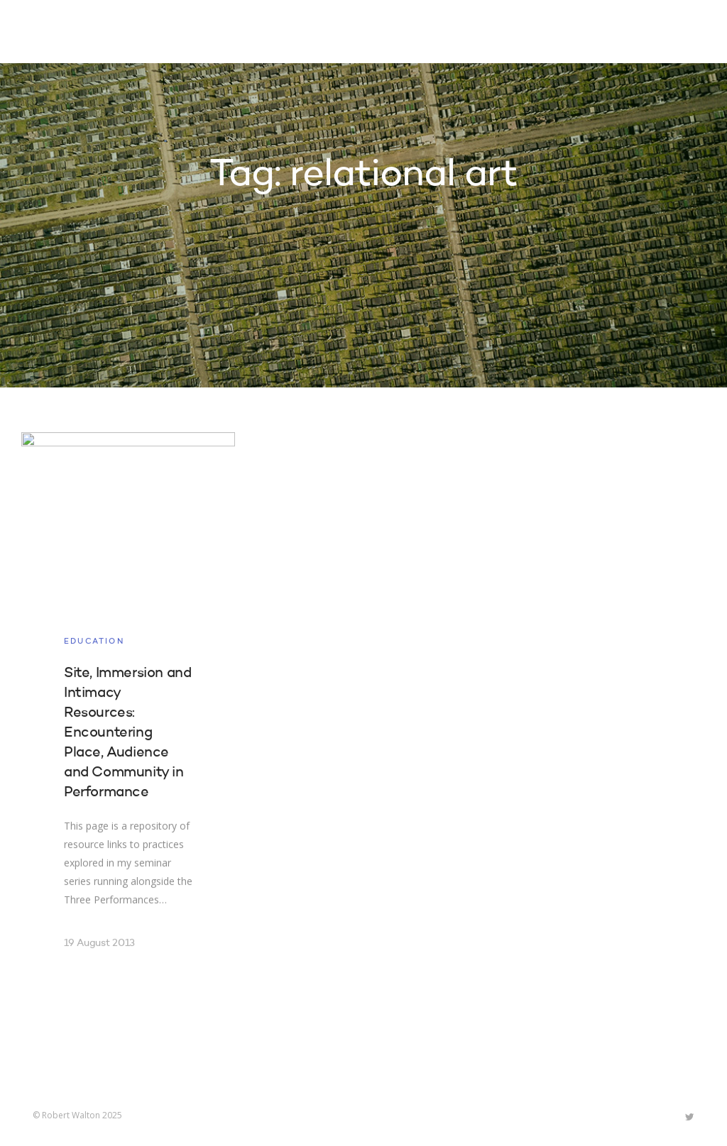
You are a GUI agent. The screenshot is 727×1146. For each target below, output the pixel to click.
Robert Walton (66, 32)
